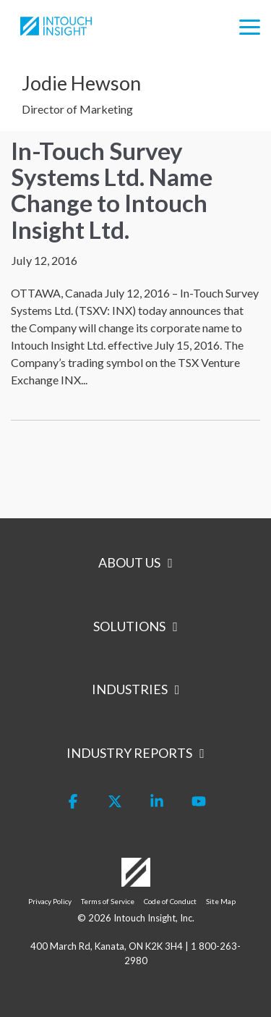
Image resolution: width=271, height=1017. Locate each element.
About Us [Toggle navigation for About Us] (129, 562)
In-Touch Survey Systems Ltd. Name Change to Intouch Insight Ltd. (111, 190)
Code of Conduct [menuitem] (170, 901)
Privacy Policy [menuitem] (50, 901)
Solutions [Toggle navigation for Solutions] (129, 626)
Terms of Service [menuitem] (107, 901)
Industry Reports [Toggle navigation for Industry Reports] (129, 753)
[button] (249, 26)
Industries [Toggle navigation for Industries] (130, 689)
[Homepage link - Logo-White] (135, 879)
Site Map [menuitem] (221, 901)
